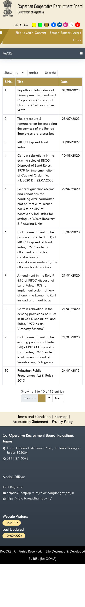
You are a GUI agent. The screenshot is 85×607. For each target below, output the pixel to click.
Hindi (77, 40)
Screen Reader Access (65, 33)
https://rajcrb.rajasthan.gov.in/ (29, 498)
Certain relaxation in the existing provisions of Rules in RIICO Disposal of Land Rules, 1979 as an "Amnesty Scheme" (36, 319)
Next (58, 398)
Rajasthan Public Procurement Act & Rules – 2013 (36, 375)
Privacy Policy (62, 421)
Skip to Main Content (31, 33)
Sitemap (61, 416)
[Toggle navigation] (81, 53)
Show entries (21, 73)
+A (25, 25)
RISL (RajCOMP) (44, 559)
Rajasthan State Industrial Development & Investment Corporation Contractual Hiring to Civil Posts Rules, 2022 (36, 100)
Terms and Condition (34, 416)
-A (16, 25)
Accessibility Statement (30, 421)
